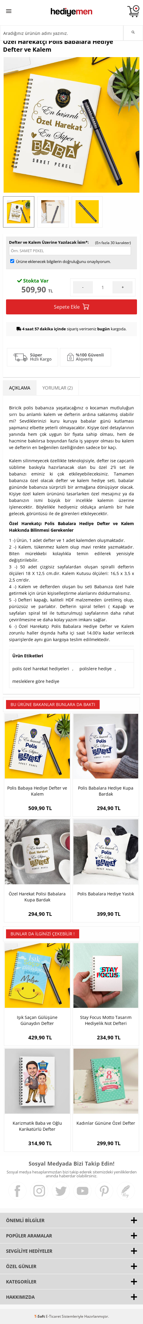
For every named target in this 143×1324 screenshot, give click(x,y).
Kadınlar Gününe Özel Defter (105, 1123)
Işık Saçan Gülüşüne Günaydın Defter (37, 1020)
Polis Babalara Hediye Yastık (105, 894)
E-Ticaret (53, 1316)
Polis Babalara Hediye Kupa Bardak (105, 791)
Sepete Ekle (71, 306)
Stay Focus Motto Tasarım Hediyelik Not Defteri (106, 1020)
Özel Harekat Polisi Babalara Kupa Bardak (37, 897)
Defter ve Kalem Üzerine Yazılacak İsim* (48, 242)
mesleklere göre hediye (35, 681)
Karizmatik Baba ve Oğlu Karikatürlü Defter (37, 1126)
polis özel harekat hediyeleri (40, 668)
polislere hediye (95, 668)
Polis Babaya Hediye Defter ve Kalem (37, 791)
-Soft (40, 1316)
